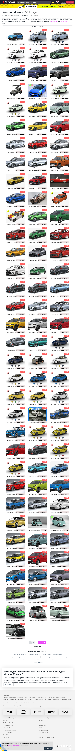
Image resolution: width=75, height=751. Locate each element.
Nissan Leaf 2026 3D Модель (36, 476)
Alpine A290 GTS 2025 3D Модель (59, 386)
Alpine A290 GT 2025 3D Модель (15, 422)
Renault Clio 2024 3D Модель (14, 278)
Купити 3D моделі (9, 718)
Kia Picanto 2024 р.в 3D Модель (37, 566)
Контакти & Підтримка (46, 718)
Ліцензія (41, 727)
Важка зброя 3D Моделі (50, 660)
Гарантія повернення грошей (46, 737)
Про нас (6, 695)
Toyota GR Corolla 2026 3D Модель (37, 260)
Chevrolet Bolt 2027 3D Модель (14, 206)
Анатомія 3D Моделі (37, 662)
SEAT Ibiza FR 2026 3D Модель (58, 134)
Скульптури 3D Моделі (19, 654)
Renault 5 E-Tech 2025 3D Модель (37, 404)
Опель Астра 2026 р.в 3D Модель (37, 134)
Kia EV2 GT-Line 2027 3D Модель (59, 152)
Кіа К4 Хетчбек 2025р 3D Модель (15, 548)
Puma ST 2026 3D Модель (35, 152)
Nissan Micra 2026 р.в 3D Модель (15, 44)
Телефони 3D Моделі (34, 657)
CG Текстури (6, 727)
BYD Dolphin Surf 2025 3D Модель (37, 494)
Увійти (63, 2)
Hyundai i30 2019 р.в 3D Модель (15, 242)
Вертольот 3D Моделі (35, 660)
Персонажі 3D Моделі (34, 654)
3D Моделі (6, 720)
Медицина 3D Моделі (22, 660)
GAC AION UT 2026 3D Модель (58, 566)
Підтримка (41, 720)
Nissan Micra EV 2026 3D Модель (59, 494)
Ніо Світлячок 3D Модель (57, 584)
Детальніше (8, 684)
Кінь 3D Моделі (57, 654)
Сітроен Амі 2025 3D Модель (36, 620)
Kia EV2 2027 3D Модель (13, 170)
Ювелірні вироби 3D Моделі (60, 657)
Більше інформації (13, 745)
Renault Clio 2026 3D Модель (36, 188)
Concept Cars (63, 21)
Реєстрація (70, 2)
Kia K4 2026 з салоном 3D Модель (15, 188)
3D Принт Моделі (8, 723)
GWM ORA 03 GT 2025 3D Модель (59, 548)
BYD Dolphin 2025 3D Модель (14, 584)
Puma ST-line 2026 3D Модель (14, 152)
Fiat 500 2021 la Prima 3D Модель (59, 44)
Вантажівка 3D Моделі (65, 660)
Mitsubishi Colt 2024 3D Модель (14, 440)
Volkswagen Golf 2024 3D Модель (59, 314)
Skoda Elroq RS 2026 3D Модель (15, 602)
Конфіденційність (43, 732)
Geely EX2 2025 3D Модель (57, 116)
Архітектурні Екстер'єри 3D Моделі (16, 657)
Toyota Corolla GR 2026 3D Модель (15, 350)
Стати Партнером (8, 732)
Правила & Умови (43, 735)
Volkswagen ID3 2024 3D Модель (15, 530)
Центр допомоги (43, 723)
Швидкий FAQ (42, 725)
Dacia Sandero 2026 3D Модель (36, 332)
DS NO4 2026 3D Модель (35, 512)
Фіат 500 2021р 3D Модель (36, 62)
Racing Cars (54, 21)
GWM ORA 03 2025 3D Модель (36, 584)
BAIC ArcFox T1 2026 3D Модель (59, 296)
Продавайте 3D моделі (9, 730)
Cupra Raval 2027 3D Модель (58, 62)
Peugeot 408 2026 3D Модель (14, 134)
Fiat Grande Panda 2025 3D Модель (59, 458)
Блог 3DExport (7, 735)
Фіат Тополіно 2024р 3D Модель (59, 530)
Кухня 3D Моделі (46, 654)
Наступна (42, 642)
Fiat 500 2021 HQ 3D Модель (14, 62)
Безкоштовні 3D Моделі (9, 725)
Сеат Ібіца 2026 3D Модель (36, 314)
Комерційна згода (43, 730)
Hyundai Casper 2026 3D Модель (59, 170)
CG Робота (6, 737)
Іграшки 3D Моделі (9, 660)
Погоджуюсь (48, 748)
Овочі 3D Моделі (46, 657)
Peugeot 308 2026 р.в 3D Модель (37, 350)
